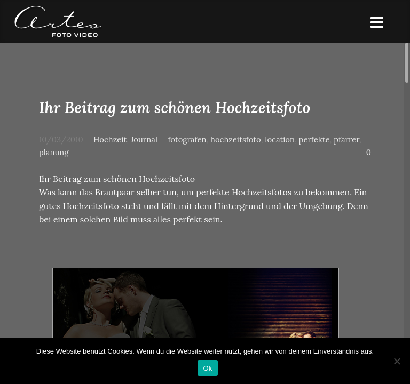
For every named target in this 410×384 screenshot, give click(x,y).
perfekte (314, 139)
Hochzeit (110, 139)
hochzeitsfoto (235, 139)
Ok (207, 368)
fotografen (187, 139)
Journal (144, 139)
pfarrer (346, 139)
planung (53, 152)
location (280, 139)
